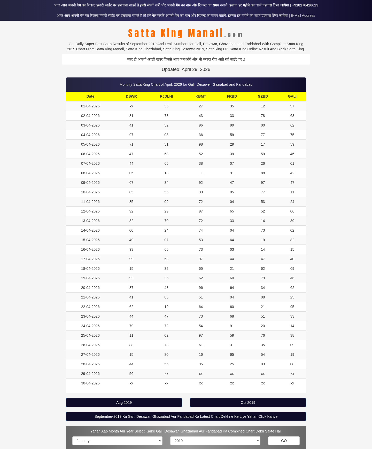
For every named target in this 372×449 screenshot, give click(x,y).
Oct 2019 (248, 402)
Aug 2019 (124, 402)
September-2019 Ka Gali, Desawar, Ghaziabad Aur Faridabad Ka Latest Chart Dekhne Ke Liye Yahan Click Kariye (186, 416)
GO (284, 441)
